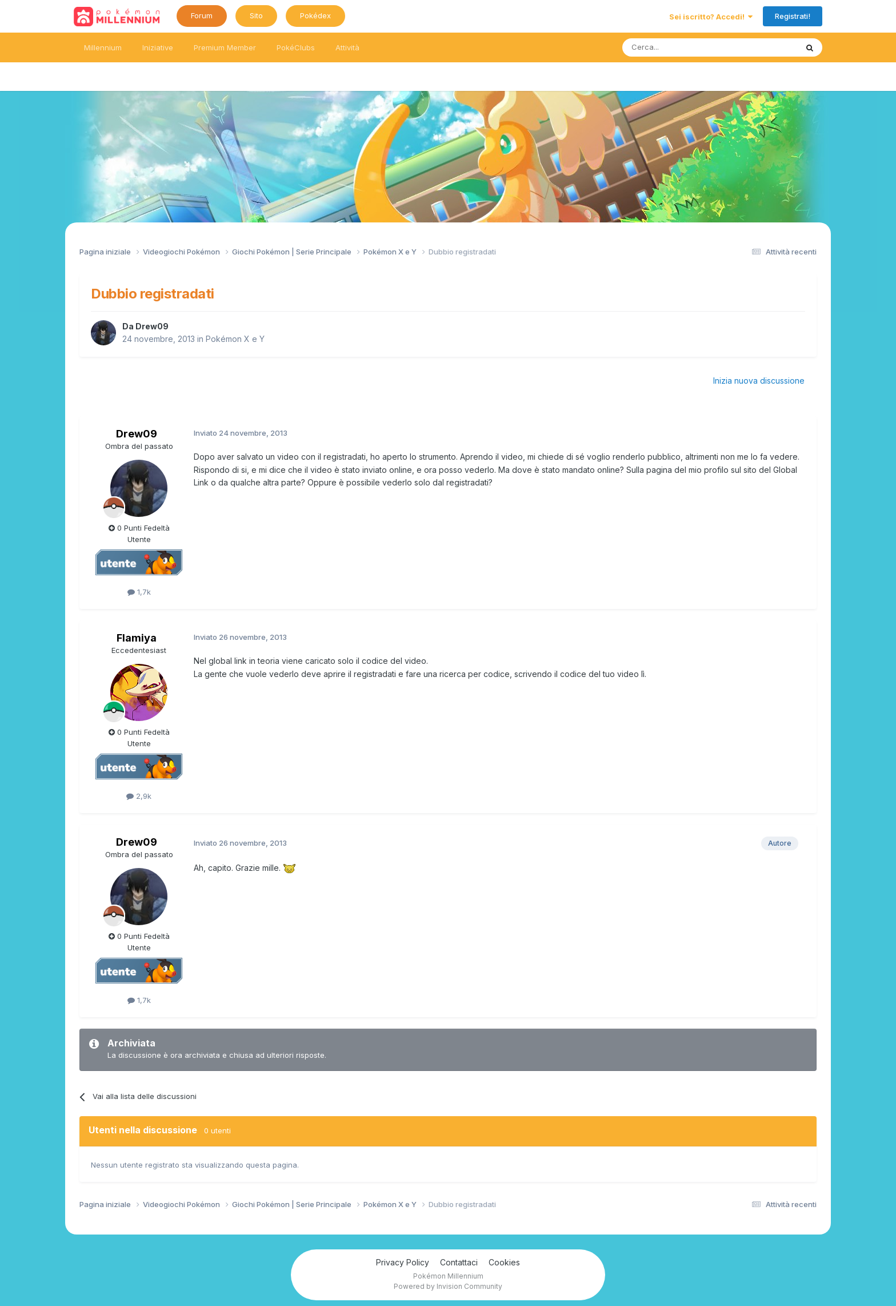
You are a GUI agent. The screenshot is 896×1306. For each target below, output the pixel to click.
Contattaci (459, 1262)
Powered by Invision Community (448, 1286)
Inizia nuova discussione (759, 380)
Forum (202, 15)
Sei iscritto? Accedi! (711, 16)
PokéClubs (296, 47)
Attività (347, 47)
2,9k (138, 796)
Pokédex (315, 15)
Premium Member (225, 47)
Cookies (504, 1262)
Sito (256, 15)
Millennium (103, 47)
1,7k (139, 591)
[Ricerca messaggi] (682, 47)
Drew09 (152, 326)
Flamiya (137, 638)
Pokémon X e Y (235, 339)
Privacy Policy (402, 1262)
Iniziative (157, 47)
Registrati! (792, 16)
